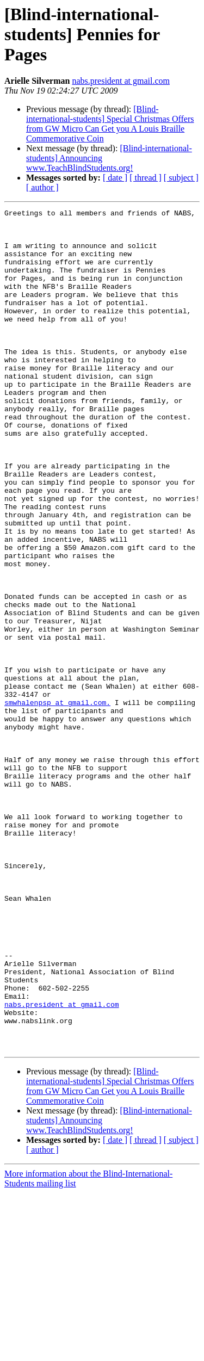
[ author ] (42, 187)
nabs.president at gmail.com (121, 80)
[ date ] (115, 177)
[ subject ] (181, 177)
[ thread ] (145, 177)
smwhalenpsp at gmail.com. (57, 802)
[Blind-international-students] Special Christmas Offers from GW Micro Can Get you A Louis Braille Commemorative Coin (110, 123)
